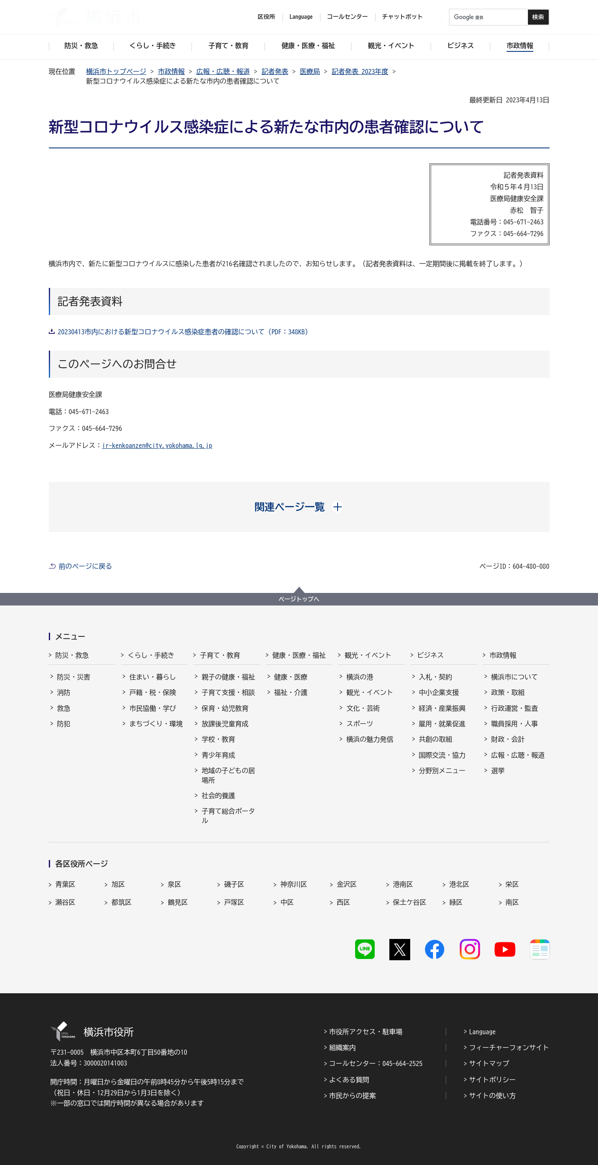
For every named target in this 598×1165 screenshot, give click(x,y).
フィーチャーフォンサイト (509, 1047)
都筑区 (121, 902)
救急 (64, 708)
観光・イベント (368, 655)
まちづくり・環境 (156, 723)
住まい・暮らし (152, 677)
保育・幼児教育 (225, 708)
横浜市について (514, 677)
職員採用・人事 (514, 723)
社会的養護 (218, 795)
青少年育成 (218, 755)
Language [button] (301, 17)
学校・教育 (218, 739)
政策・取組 (508, 692)
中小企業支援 (439, 692)
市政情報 (171, 71)
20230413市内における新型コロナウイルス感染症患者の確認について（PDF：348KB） (185, 331)
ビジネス (430, 655)
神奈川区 (293, 884)
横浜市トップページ (116, 71)
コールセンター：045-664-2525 (376, 1063)
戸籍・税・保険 (152, 692)
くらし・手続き (151, 655)
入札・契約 (435, 677)
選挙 (498, 770)
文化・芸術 (363, 708)
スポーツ (359, 723)
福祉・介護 (291, 692)
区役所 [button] (266, 17)
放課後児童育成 (225, 723)
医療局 (310, 71)
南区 (512, 902)
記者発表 (275, 71)
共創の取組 (435, 739)
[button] (299, 507)
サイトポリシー (492, 1079)
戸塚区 (234, 902)
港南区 (403, 884)
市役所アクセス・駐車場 (366, 1031)
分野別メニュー (442, 770)
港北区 (459, 884)
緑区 (456, 902)
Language (482, 1031)
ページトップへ (299, 599)
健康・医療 (291, 677)
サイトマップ (489, 1063)
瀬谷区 (66, 902)
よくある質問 (349, 1079)
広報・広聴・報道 (223, 71)
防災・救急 (72, 655)
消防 (64, 692)
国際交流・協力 (442, 755)
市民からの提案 (352, 1095)
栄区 (512, 884)
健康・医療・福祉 (299, 655)
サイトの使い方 (492, 1095)
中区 (287, 902)
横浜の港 (359, 677)
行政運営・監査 (514, 708)
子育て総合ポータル (228, 816)
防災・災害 (74, 677)
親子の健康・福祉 (228, 677)
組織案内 (342, 1047)
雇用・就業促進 (442, 723)
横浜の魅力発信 (369, 739)
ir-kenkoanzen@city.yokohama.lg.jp (157, 445)
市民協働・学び (152, 708)
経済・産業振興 (442, 708)
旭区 (118, 884)
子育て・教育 (220, 655)
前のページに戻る (85, 566)
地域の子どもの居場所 (228, 775)
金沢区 (347, 884)
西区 (343, 902)
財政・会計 (508, 739)
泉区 (174, 884)
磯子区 (234, 884)
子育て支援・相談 (228, 692)
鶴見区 (178, 902)
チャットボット (402, 17)
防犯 (64, 723)
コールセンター (347, 17)
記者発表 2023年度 (360, 71)
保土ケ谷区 (409, 902)
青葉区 (66, 884)
